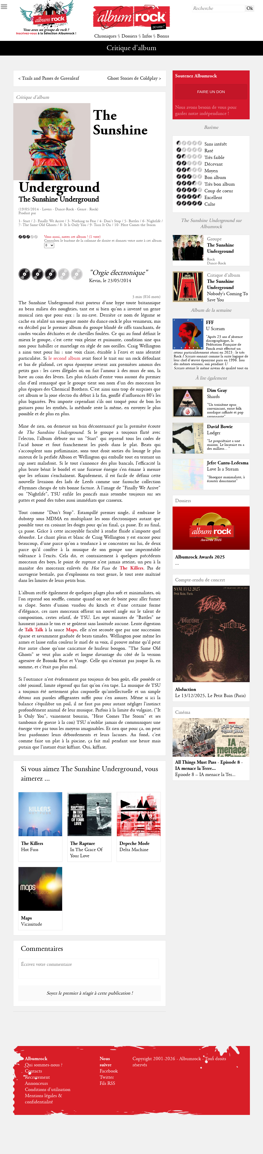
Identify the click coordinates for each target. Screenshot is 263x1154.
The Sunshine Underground (220, 248)
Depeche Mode (134, 843)
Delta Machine (133, 850)
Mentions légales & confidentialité (43, 1099)
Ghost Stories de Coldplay (132, 78)
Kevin (94, 281)
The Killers (32, 843)
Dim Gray (217, 390)
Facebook (109, 1071)
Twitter (107, 1077)
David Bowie (220, 427)
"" (211, 356)
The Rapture (82, 843)
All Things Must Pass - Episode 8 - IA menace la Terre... (209, 765)
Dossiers (129, 36)
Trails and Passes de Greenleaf (50, 78)
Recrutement (37, 1077)
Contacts (33, 1071)
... (177, 563)
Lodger (213, 433)
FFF (210, 323)
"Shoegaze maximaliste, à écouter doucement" (226, 479)
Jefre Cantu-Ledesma (227, 463)
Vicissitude (31, 924)
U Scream (215, 329)
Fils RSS (107, 1083)
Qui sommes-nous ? (43, 1065)
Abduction (185, 689)
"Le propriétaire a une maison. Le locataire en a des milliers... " (225, 444)
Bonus (163, 36)
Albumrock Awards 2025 (200, 557)
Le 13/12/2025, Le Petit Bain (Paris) (210, 696)
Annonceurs (36, 1083)
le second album (64, 358)
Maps (26, 918)
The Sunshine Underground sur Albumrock (211, 224)
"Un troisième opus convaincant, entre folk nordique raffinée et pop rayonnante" (225, 410)
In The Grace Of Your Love (86, 853)
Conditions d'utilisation (47, 1090)
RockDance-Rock (216, 261)
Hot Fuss (29, 850)
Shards (213, 397)
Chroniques (105, 36)
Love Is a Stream (223, 469)
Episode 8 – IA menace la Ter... (205, 775)
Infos (147, 36)
